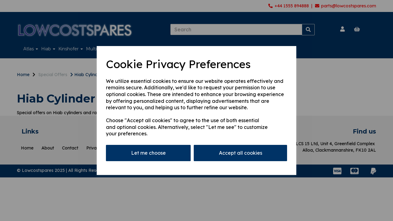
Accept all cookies (240, 153)
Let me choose (148, 153)
